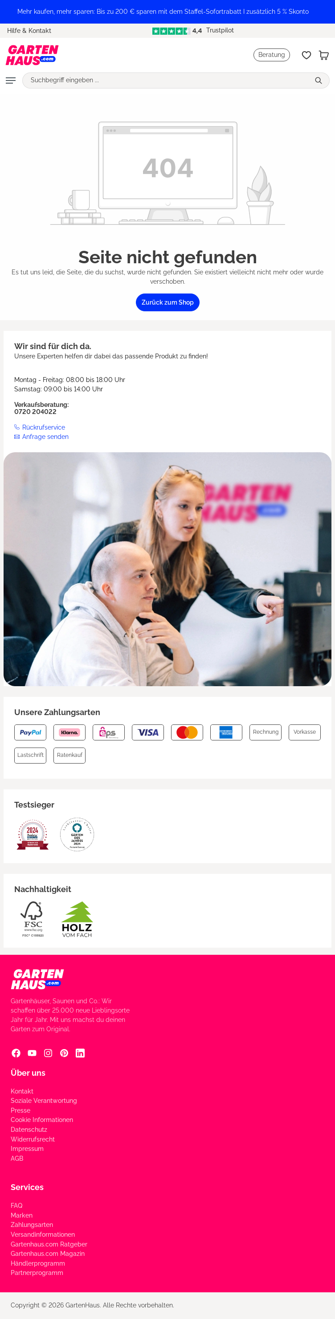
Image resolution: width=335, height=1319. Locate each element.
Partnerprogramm (37, 1272)
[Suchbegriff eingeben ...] (166, 80)
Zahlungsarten (32, 1224)
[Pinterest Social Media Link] (64, 1053)
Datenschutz (29, 1129)
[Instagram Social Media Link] (48, 1053)
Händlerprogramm (38, 1263)
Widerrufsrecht (33, 1139)
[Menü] (10, 80)
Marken (22, 1215)
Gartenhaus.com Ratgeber (49, 1244)
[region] (167, 12)
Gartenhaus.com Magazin (48, 1253)
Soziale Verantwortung (44, 1100)
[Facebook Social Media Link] (16, 1053)
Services (27, 1187)
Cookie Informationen (42, 1119)
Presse (20, 1110)
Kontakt (22, 1091)
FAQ (16, 1205)
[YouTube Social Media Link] (32, 1053)
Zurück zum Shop (168, 302)
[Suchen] (320, 80)
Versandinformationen (43, 1234)
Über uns (28, 1073)
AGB (17, 1158)
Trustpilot (192, 30)
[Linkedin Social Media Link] (80, 1053)
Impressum (27, 1148)
